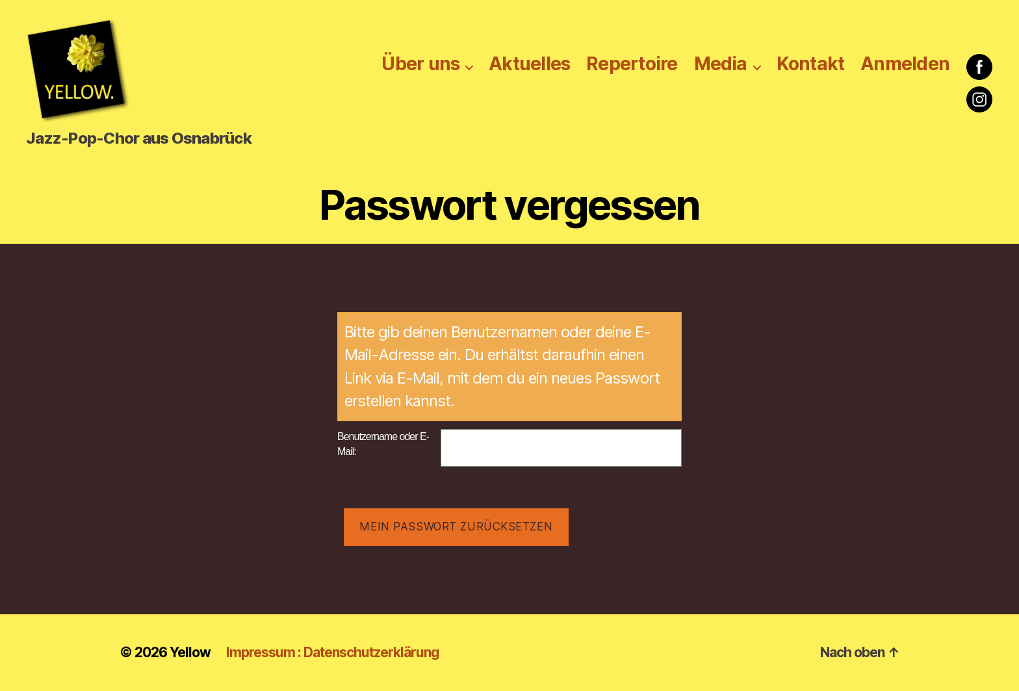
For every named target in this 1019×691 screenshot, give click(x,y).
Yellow (190, 652)
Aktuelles (529, 64)
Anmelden (904, 64)
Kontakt (811, 64)
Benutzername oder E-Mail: (383, 444)
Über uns (420, 64)
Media (720, 64)
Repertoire (631, 64)
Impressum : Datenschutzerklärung (332, 652)
